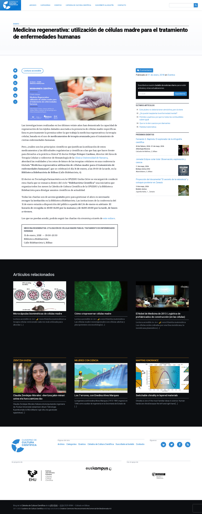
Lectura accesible (32, 70)
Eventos (171, 75)
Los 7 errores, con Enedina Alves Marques (97, 395)
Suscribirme (180, 94)
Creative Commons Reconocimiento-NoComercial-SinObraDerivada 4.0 (85, 509)
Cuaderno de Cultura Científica (32, 509)
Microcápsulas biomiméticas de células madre (37, 313)
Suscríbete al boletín (125, 444)
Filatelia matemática (148, 127)
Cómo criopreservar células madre (93, 313)
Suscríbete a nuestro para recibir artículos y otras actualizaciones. (162, 86)
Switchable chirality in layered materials (157, 395)
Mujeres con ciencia (86, 360)
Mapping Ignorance (147, 360)
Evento (16, 24)
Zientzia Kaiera (22, 360)
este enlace (109, 218)
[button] (15, 70)
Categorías (71, 444)
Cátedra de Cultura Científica (101, 444)
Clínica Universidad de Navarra (91, 157)
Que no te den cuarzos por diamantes (155, 123)
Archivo (61, 444)
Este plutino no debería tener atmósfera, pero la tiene (161, 110)
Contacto (140, 444)
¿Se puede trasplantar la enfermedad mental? (158, 113)
